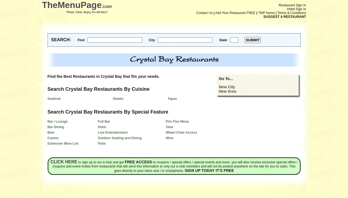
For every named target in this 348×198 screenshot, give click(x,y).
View (169, 127)
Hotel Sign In (296, 9)
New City (227, 87)
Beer (51, 132)
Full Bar (104, 121)
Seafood (54, 99)
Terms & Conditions (291, 13)
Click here (63, 162)
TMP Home (266, 13)
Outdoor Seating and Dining (120, 138)
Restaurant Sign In (292, 5)
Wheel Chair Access (181, 132)
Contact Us (204, 13)
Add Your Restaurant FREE (235, 13)
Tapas (172, 99)
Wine (170, 138)
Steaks (118, 99)
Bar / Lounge (58, 121)
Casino (53, 138)
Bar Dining (56, 127)
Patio (102, 143)
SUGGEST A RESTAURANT (285, 17)
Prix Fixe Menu (177, 121)
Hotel (102, 127)
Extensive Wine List (63, 143)
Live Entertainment (113, 132)
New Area (227, 91)
